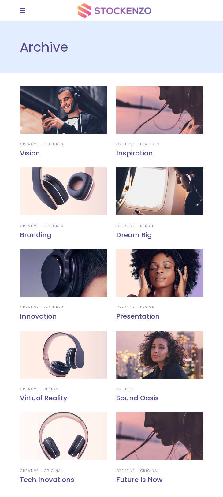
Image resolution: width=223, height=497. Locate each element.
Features (53, 144)
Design (147, 225)
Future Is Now (139, 479)
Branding (35, 235)
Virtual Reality (43, 398)
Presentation (138, 316)
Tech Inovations (47, 479)
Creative (29, 144)
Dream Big (134, 235)
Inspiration (134, 153)
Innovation (38, 316)
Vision (30, 153)
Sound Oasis (137, 398)
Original (53, 470)
